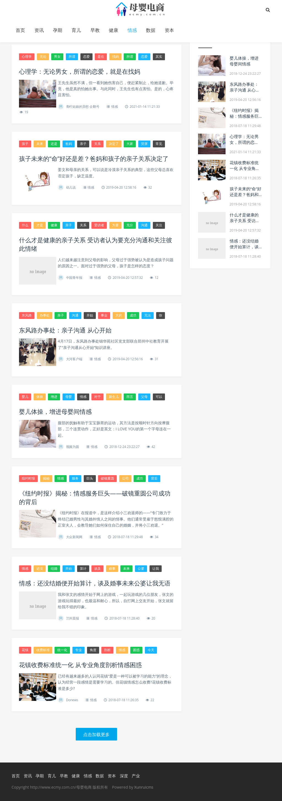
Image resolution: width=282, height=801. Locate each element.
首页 (20, 30)
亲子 (83, 143)
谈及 (97, 568)
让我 (155, 568)
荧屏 (144, 143)
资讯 (39, 30)
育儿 (76, 30)
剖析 (107, 650)
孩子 (25, 143)
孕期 (57, 30)
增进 (54, 396)
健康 (113, 30)
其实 (159, 56)
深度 (124, 775)
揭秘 (46, 478)
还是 (54, 143)
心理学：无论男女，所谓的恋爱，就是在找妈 (79, 71)
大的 (118, 315)
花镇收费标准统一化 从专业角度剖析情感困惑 (80, 664)
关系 (97, 143)
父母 (144, 396)
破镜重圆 (107, 478)
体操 (39, 396)
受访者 (99, 225)
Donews (72, 700)
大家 (129, 143)
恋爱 (86, 56)
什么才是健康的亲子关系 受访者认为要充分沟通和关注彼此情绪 (245, 223)
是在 (100, 56)
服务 (75, 478)
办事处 (45, 315)
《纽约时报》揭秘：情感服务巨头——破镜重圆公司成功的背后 (244, 119)
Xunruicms (143, 787)
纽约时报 (28, 478)
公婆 (141, 568)
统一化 (62, 650)
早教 (95, 30)
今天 (151, 650)
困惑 (136, 650)
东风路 (27, 315)
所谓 (72, 56)
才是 (39, 225)
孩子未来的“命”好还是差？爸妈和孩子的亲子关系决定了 (94, 158)
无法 (147, 315)
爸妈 (68, 143)
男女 (57, 56)
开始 (89, 315)
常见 (159, 143)
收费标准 (43, 650)
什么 (25, 225)
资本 (169, 30)
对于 (97, 396)
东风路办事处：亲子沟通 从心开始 (65, 330)
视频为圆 (72, 446)
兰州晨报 (72, 618)
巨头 (89, 478)
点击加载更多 (96, 734)
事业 (104, 315)
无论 (43, 56)
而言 (129, 396)
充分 (129, 225)
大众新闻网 (74, 537)
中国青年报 (74, 277)
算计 (83, 568)
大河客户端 (74, 359)
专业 (78, 650)
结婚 (54, 568)
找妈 (115, 56)
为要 (115, 225)
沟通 (144, 225)
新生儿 (114, 396)
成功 (133, 315)
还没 (39, 568)
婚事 (112, 568)
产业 (136, 775)
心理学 (27, 56)
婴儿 (25, 396)
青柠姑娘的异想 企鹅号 (82, 106)
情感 (132, 30)
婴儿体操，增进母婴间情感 (55, 411)
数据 (150, 30)
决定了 (114, 143)
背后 (154, 478)
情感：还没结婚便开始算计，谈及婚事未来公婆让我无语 (94, 583)
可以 (159, 396)
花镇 (25, 650)
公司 (125, 478)
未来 (39, 143)
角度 (93, 650)
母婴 (68, 396)
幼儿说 (71, 187)
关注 (159, 225)
